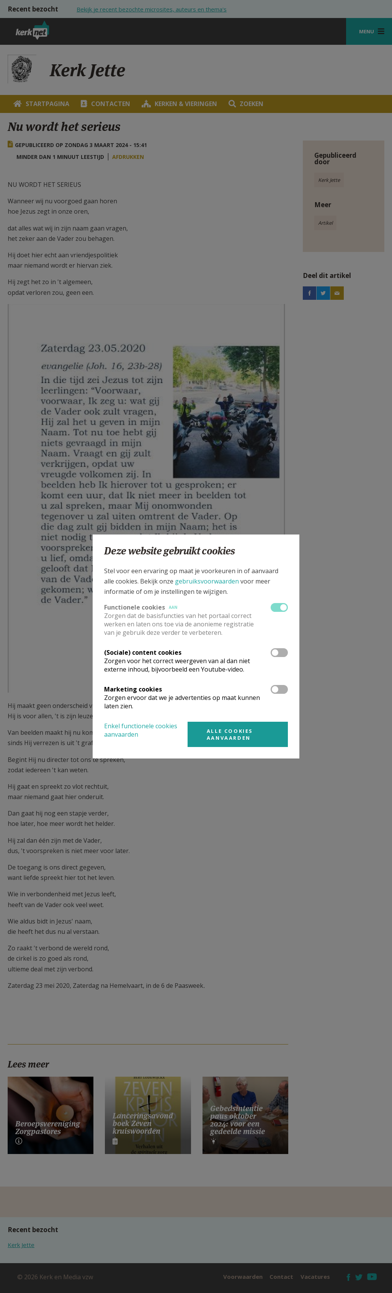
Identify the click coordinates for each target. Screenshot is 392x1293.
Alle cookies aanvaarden (230, 734)
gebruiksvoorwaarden (207, 581)
